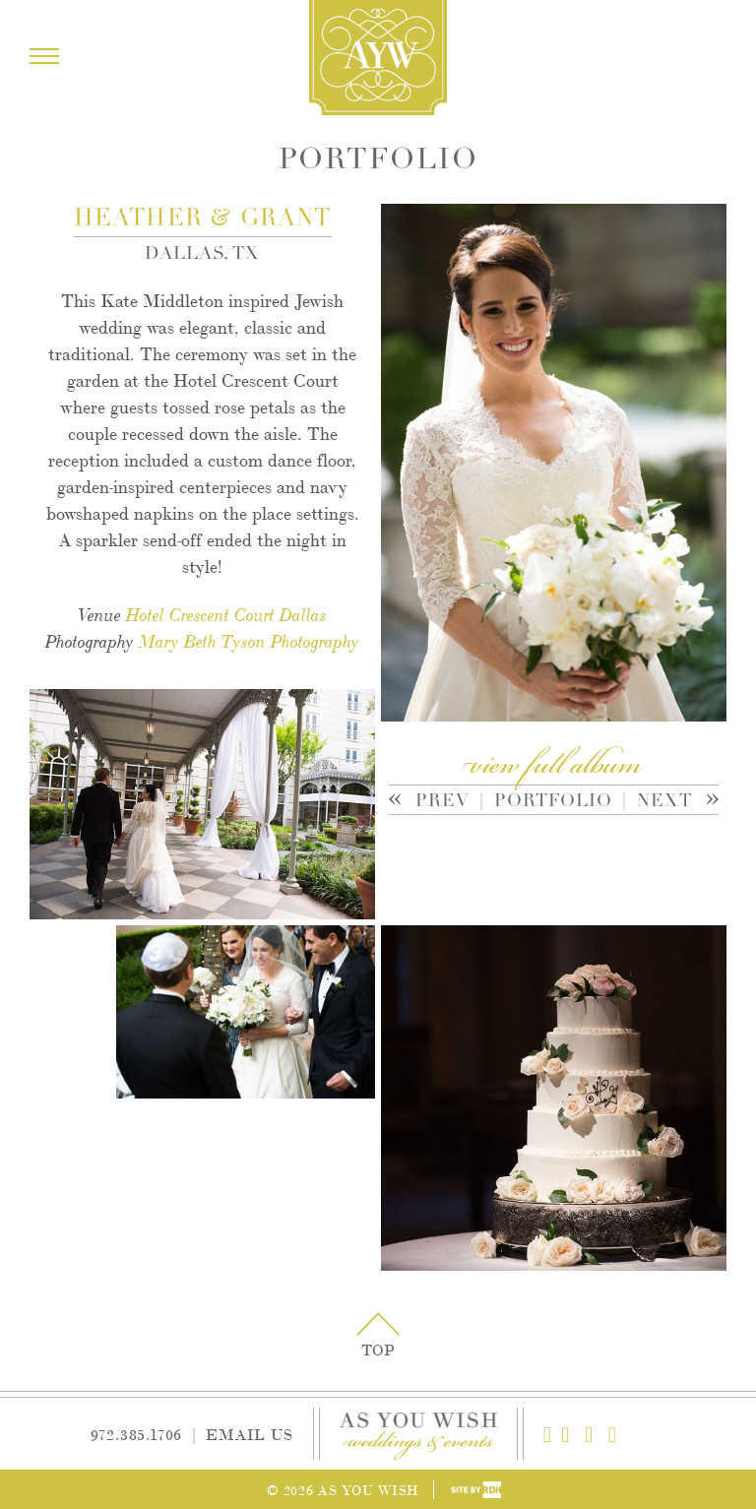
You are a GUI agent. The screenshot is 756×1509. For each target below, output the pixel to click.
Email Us (249, 1433)
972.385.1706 (137, 1433)
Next (665, 801)
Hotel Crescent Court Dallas (226, 615)
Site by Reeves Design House (476, 1489)
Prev (436, 801)
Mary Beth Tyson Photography (249, 642)
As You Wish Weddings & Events (378, 57)
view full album (553, 766)
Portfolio (553, 800)
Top (378, 1349)
